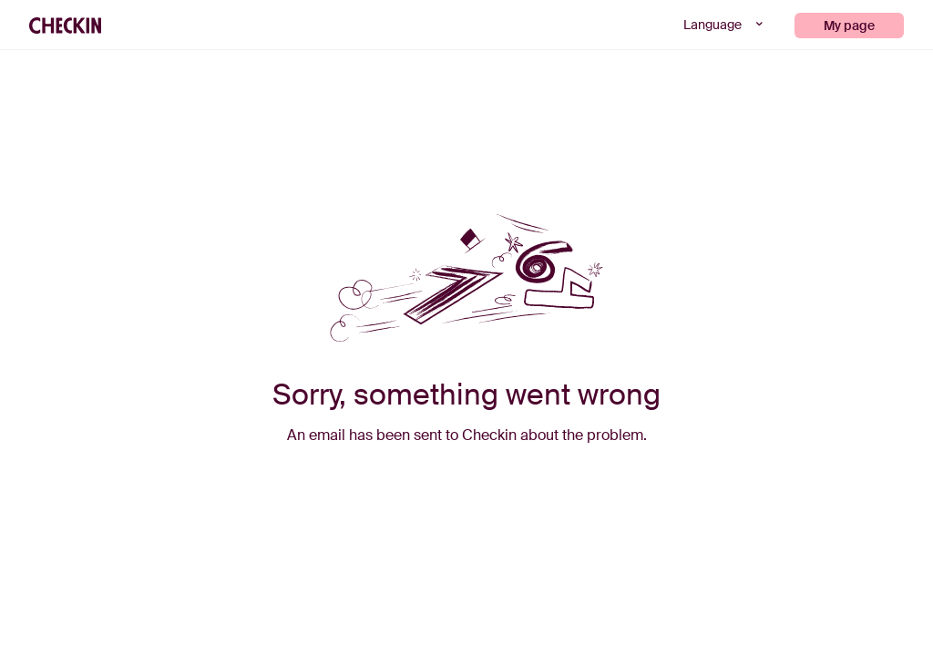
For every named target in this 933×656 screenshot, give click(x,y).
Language (724, 24)
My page (849, 25)
